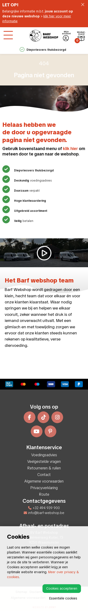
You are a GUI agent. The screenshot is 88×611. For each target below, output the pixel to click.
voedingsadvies (32, 180)
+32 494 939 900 (44, 508)
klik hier (70, 148)
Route (44, 494)
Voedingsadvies (44, 454)
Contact (44, 474)
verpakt (26, 191)
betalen (23, 221)
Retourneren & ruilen (44, 468)
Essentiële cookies (63, 598)
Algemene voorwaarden (44, 481)
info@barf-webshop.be (44, 513)
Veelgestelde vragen (44, 461)
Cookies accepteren (61, 588)
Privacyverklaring (44, 487)
